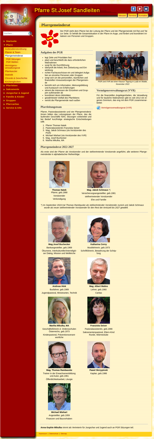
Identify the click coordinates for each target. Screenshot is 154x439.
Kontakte (143, 15)
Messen (122, 15)
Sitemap (64, 434)
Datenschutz (53, 434)
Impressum (43, 434)
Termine (132, 15)
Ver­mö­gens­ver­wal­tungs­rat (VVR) (116, 107)
